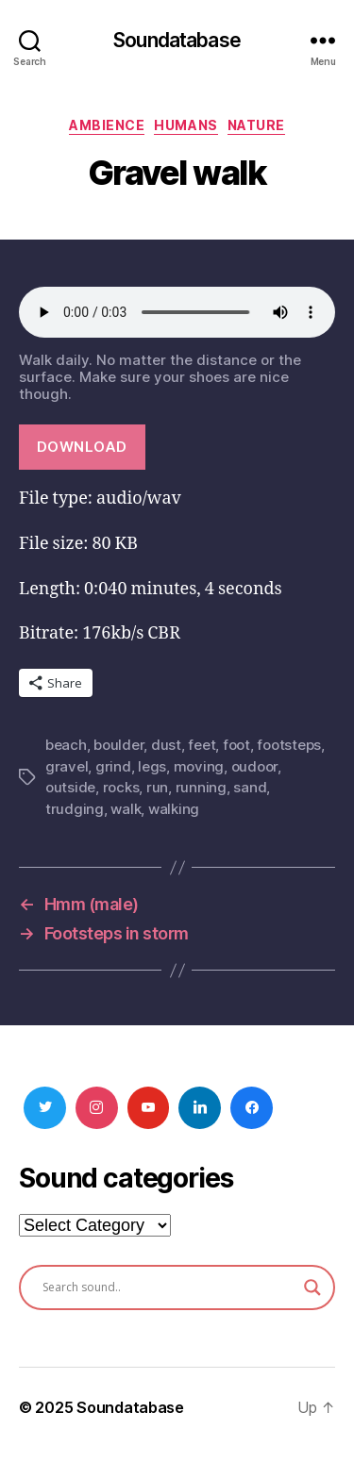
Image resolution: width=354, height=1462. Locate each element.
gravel (66, 766)
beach (66, 745)
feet (201, 745)
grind (113, 766)
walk (125, 809)
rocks (121, 787)
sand (249, 787)
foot (236, 745)
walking (173, 809)
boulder (118, 745)
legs (152, 766)
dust (166, 745)
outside (70, 787)
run (157, 787)
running (201, 787)
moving (199, 766)
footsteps (289, 745)
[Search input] (168, 1287)
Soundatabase (177, 40)
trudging (74, 809)
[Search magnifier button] (312, 1287)
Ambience (106, 125)
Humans (185, 125)
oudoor (254, 766)
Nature (256, 125)
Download (82, 447)
